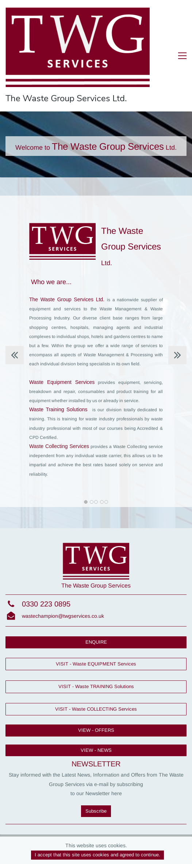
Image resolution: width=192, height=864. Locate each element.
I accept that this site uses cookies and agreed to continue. (97, 854)
